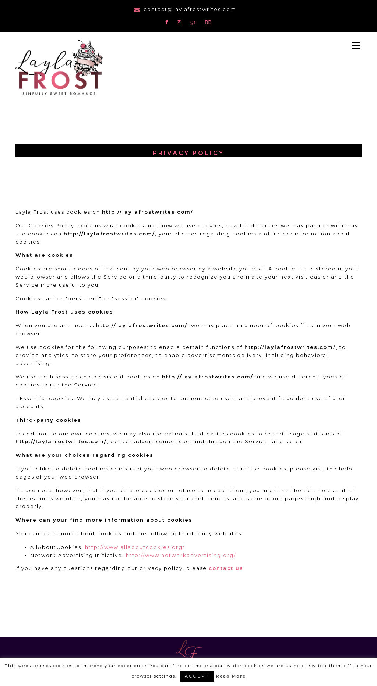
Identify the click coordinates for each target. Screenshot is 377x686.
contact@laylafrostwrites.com (190, 9)
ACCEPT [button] (197, 676)
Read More (231, 676)
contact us (226, 568)
